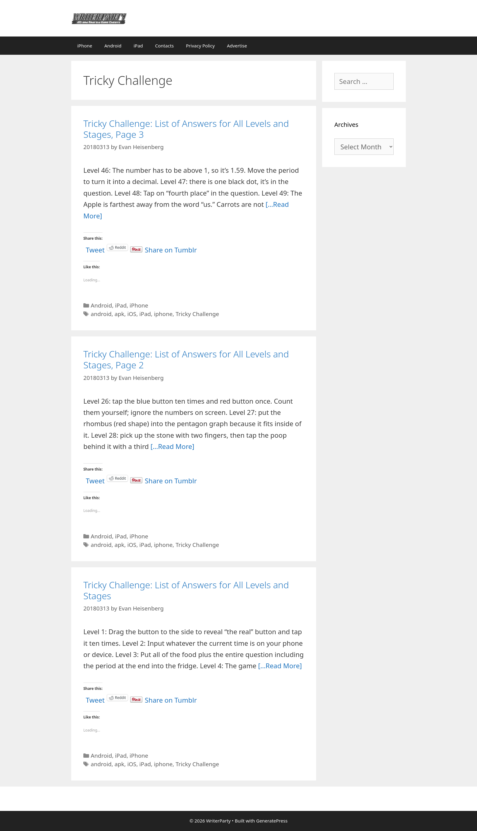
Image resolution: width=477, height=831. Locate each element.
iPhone (84, 46)
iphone (163, 314)
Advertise (237, 46)
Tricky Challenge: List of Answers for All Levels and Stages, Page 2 (186, 359)
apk (119, 314)
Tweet (95, 247)
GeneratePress (271, 821)
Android (112, 46)
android (101, 314)
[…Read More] (172, 446)
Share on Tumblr (171, 247)
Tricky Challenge (197, 314)
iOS (131, 314)
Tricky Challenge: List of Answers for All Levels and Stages (186, 590)
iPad (138, 46)
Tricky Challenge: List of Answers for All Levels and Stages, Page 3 (186, 129)
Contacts (164, 46)
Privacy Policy (200, 46)
